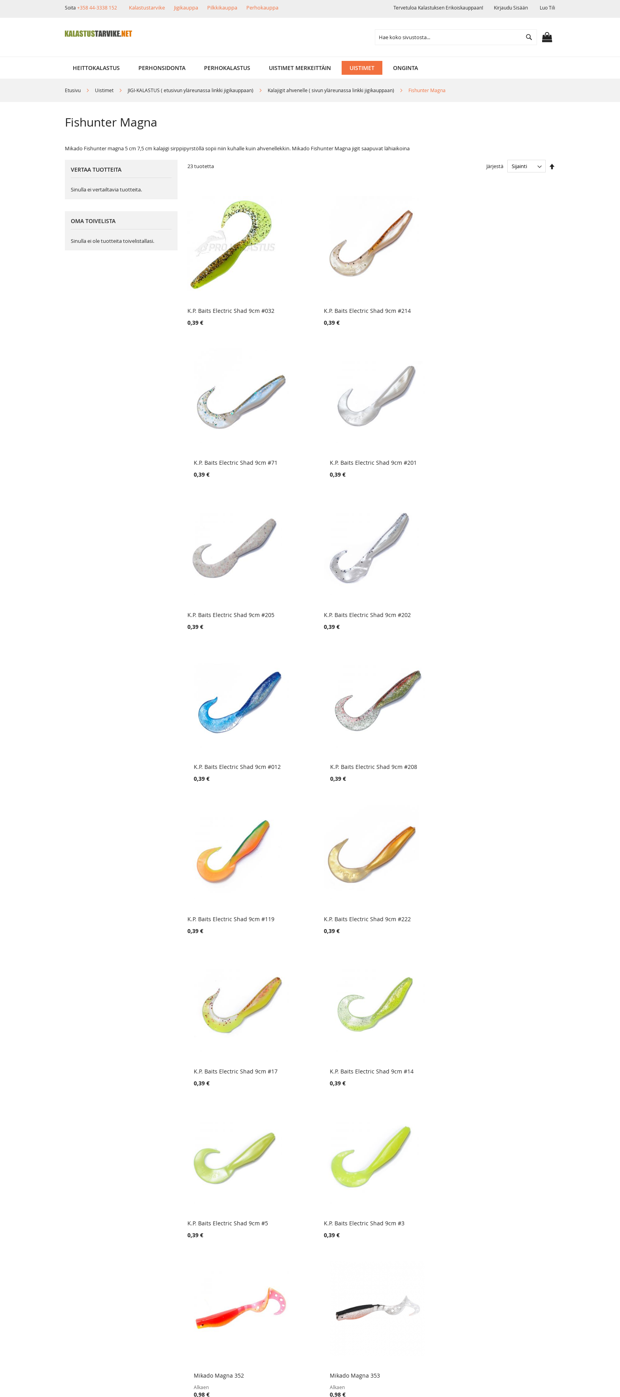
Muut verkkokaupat (102, 1251)
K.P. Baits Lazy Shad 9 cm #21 (413, 1044)
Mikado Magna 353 (494, 747)
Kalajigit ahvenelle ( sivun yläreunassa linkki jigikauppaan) (331, 90)
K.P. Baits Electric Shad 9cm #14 (510, 598)
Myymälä (88, 1238)
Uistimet (105, 90)
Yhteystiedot (93, 1278)
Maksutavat (172, 1251)
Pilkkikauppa (222, 7)
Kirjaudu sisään (511, 7)
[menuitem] (96, 68)
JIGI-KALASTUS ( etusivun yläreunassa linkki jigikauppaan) (191, 90)
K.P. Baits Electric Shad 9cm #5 (227, 747)
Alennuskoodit (176, 1278)
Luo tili (547, 7)
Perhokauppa (262, 7)
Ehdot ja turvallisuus (104, 1264)
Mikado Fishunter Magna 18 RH (322, 1044)
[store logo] (98, 34)
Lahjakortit (171, 1264)
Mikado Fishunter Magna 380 (319, 895)
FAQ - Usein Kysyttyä (184, 1291)
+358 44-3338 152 (97, 7)
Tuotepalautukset (179, 1238)
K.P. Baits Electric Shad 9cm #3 (321, 747)
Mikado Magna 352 (400, 747)
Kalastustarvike (147, 7)
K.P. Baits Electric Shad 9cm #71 (417, 299)
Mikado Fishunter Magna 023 (226, 1044)
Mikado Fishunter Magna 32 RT (510, 895)
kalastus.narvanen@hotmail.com (514, 1269)
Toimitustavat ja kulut (185, 1224)
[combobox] (456, 37)
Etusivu (73, 90)
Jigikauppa (186, 7)
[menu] (310, 68)
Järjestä (494, 166)
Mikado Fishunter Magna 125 (226, 895)
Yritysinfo (89, 1224)
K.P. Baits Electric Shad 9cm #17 (417, 598)
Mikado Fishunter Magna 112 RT (418, 895)
